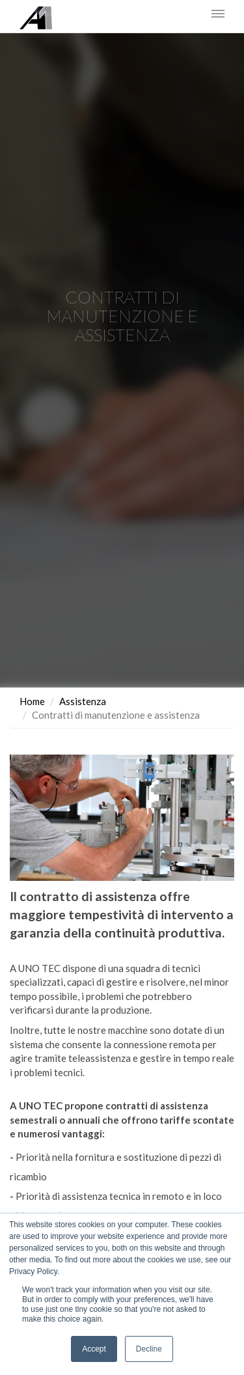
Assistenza (82, 701)
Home (32, 701)
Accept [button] (94, 1349)
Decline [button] (149, 1349)
